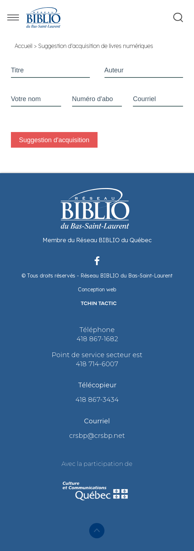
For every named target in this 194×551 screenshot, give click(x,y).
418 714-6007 (97, 364)
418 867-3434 (97, 400)
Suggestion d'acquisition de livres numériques (95, 45)
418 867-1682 (97, 339)
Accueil (23, 45)
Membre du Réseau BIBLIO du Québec (97, 240)
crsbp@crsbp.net (97, 436)
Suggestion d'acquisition (54, 140)
